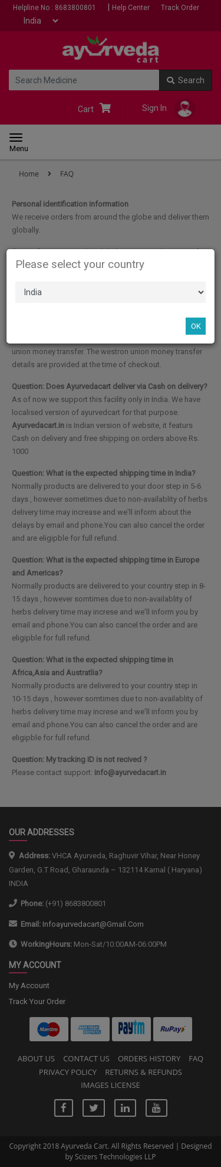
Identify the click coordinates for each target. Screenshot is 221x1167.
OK (196, 326)
